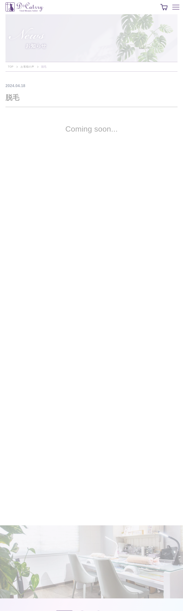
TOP (10, 66)
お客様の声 (27, 66)
